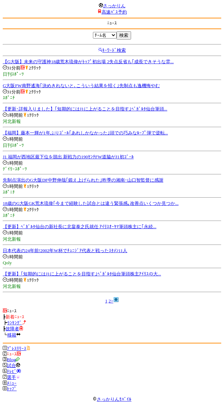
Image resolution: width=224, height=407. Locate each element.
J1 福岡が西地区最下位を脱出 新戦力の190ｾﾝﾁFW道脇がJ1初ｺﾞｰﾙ (68, 156)
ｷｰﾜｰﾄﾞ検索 (114, 50)
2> (111, 301)
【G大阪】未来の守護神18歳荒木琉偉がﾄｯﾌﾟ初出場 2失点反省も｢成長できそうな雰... (88, 61)
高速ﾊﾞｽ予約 (114, 12)
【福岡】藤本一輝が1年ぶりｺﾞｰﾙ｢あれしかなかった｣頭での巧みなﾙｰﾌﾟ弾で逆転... (85, 132)
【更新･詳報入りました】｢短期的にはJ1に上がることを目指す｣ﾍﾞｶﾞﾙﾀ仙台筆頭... (85, 108)
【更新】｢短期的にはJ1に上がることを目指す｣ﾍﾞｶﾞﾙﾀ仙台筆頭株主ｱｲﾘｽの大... (82, 273)
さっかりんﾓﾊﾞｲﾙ (112, 399)
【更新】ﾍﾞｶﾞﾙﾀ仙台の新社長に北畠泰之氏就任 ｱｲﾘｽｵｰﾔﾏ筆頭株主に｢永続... (79, 226)
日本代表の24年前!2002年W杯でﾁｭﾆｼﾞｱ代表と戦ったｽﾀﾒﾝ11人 (65, 250)
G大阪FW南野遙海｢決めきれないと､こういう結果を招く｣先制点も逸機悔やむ (81, 85)
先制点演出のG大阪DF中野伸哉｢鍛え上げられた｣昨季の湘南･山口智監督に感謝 (83, 180)
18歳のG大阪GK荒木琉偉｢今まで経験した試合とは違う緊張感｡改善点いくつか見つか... (91, 203)
